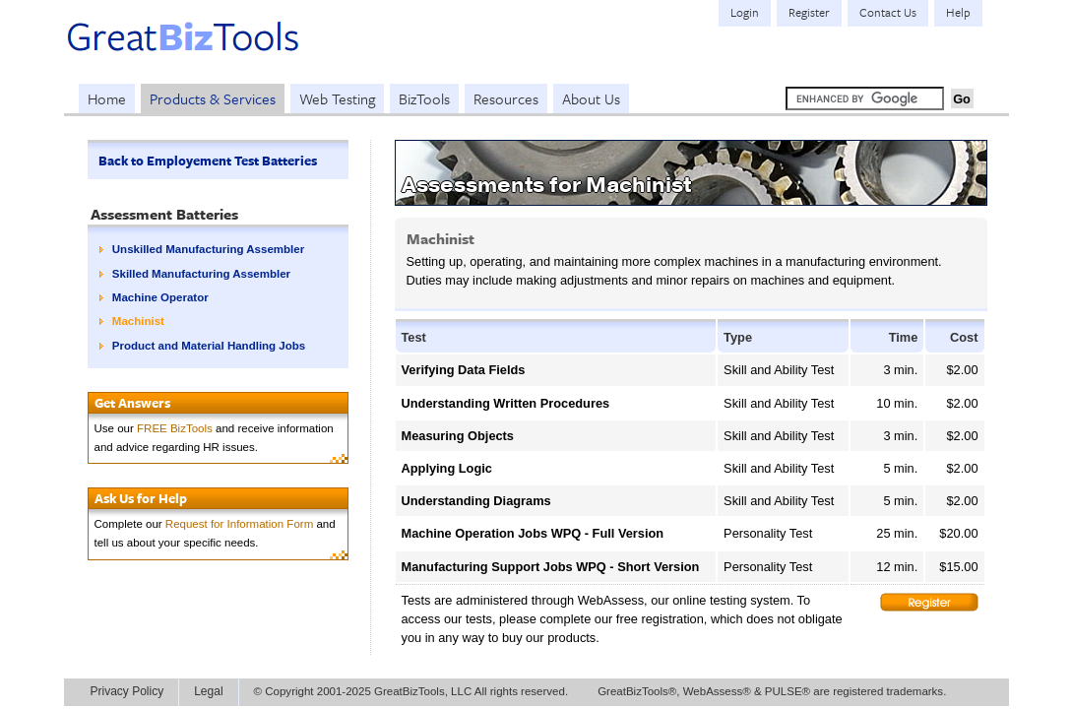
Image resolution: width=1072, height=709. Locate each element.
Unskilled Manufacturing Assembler (208, 249)
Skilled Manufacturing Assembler (201, 274)
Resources (505, 98)
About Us (591, 98)
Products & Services (213, 98)
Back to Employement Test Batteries (207, 160)
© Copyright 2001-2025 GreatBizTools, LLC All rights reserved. (411, 691)
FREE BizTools (175, 428)
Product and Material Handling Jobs (208, 346)
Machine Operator (160, 297)
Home (107, 98)
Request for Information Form (239, 524)
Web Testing (337, 98)
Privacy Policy (127, 691)
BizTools (424, 98)
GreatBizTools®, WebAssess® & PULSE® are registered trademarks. (772, 691)
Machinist (138, 321)
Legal (208, 691)
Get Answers (132, 403)
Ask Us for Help (141, 498)
